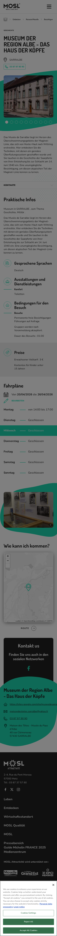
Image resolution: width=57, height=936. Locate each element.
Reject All (28, 924)
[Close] (53, 887)
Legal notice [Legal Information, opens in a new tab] (19, 909)
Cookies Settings (28, 916)
